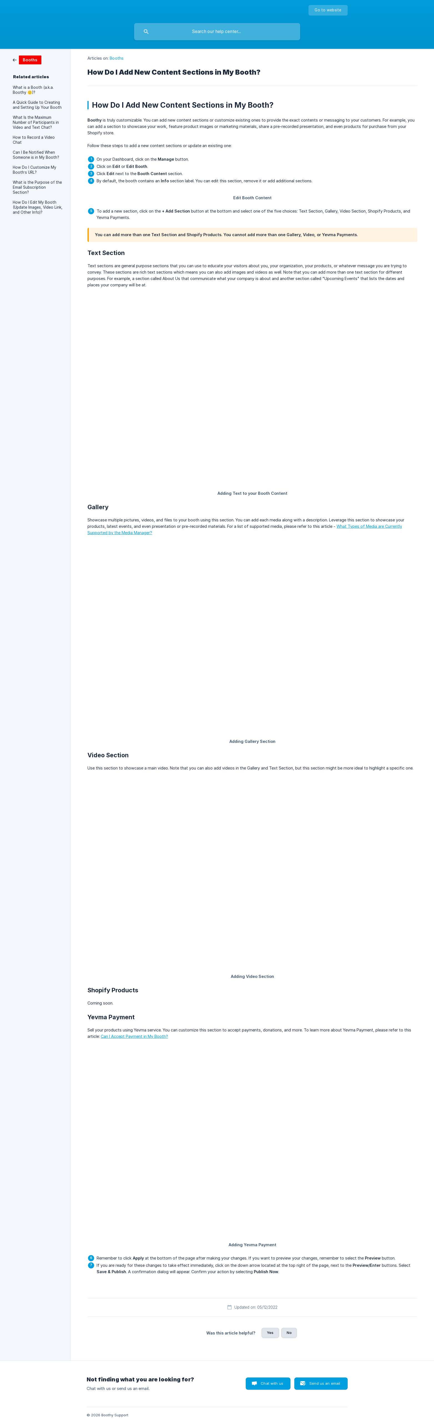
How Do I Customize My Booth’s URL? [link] (34, 170)
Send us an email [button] (324, 1383)
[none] (327, 10)
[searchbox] (217, 31)
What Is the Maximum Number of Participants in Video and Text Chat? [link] (36, 122)
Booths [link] (117, 58)
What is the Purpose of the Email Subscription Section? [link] (37, 187)
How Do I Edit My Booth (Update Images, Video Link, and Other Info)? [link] (37, 207)
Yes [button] (270, 1332)
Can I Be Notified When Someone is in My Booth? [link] (36, 155)
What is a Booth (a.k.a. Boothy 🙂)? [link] (33, 90)
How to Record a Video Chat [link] (34, 140)
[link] (27, 59)
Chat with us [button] (272, 1383)
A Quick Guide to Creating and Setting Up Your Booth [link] (37, 105)
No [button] (289, 1332)
